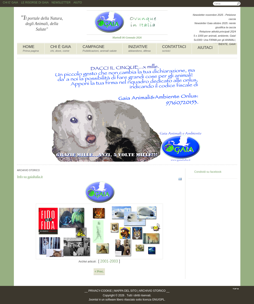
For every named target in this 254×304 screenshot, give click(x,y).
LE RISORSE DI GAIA (35, 2)
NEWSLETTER (61, 2)
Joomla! (93, 299)
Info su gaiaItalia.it (30, 176)
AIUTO (77, 2)
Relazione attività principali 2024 (217, 31)
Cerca (238, 3)
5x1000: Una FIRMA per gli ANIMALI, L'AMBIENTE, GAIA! (215, 41)
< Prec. (99, 271)
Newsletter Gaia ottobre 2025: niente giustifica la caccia (215, 25)
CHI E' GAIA (10, 2)
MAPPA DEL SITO (125, 290)
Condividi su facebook (207, 171)
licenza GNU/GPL (154, 299)
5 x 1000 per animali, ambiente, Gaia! (215, 35)
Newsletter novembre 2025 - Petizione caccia (214, 16)
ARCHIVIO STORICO (152, 290)
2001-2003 (109, 261)
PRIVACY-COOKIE (100, 290)
